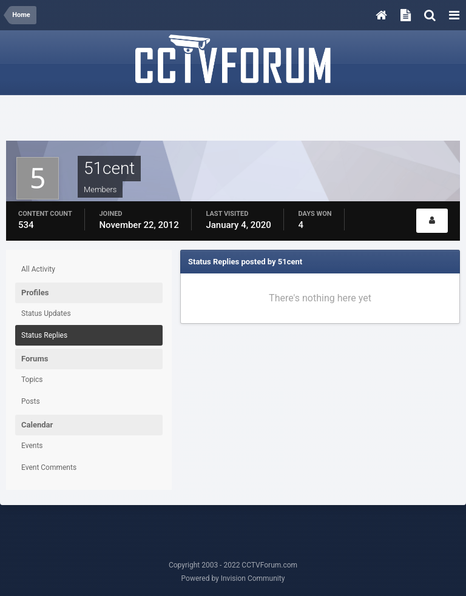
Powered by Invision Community (233, 578)
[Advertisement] (233, 119)
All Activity (38, 269)
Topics (32, 379)
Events (32, 445)
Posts (30, 401)
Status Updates (46, 313)
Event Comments (48, 467)
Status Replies (44, 335)
